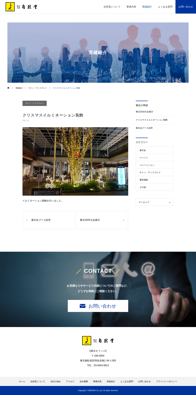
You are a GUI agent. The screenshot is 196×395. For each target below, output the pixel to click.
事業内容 (131, 6)
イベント (144, 157)
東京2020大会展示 (144, 111)
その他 (143, 187)
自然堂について (112, 6)
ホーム (22, 381)
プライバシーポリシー (166, 381)
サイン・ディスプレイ (35, 103)
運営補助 (144, 180)
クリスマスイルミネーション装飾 (151, 120)
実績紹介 (147, 6)
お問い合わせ (185, 6)
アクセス (70, 381)
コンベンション (147, 165)
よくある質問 (165, 6)
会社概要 (84, 381)
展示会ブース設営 (144, 128)
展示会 (143, 150)
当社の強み (55, 381)
